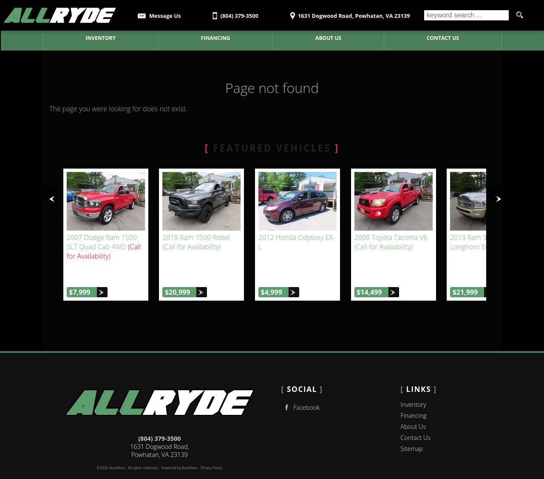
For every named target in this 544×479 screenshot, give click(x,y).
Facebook (300, 388)
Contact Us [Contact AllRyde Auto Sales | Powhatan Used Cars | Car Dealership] (442, 38)
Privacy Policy (211, 448)
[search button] (519, 15)
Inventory (413, 385)
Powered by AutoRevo (180, 448)
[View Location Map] (348, 13)
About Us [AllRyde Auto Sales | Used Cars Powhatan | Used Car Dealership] (328, 38)
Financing (413, 396)
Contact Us (415, 418)
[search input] (466, 15)
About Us (413, 407)
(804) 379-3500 (159, 419)
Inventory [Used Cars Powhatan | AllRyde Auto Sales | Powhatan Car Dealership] (100, 38)
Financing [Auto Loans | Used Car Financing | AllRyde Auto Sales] (215, 38)
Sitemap (411, 429)
